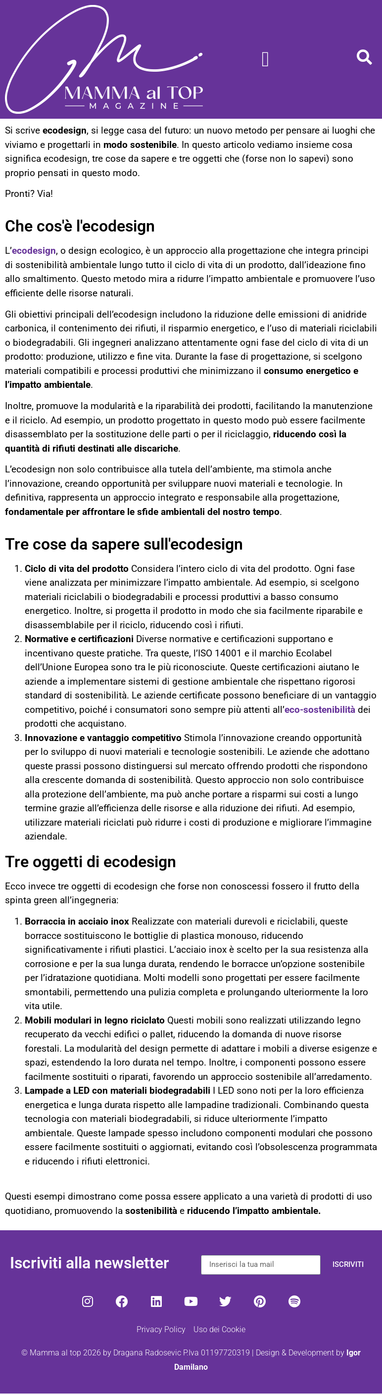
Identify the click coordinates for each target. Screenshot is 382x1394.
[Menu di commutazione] (266, 59)
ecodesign (34, 250)
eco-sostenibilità (320, 709)
